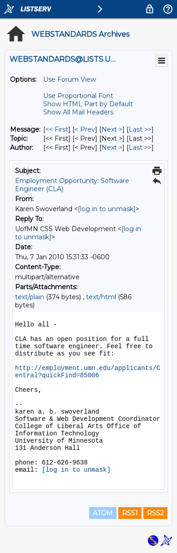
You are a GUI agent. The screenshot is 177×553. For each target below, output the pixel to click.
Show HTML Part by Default (88, 104)
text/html (101, 297)
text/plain (29, 297)
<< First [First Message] (57, 129)
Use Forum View (69, 79)
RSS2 (155, 513)
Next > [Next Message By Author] (111, 147)
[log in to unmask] (107, 209)
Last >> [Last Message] (140, 129)
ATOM (103, 513)
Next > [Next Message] (111, 129)
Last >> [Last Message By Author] (140, 147)
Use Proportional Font (78, 96)
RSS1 (130, 513)
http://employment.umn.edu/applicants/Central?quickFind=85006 (87, 372)
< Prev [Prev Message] (85, 129)
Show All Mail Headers (78, 112)
